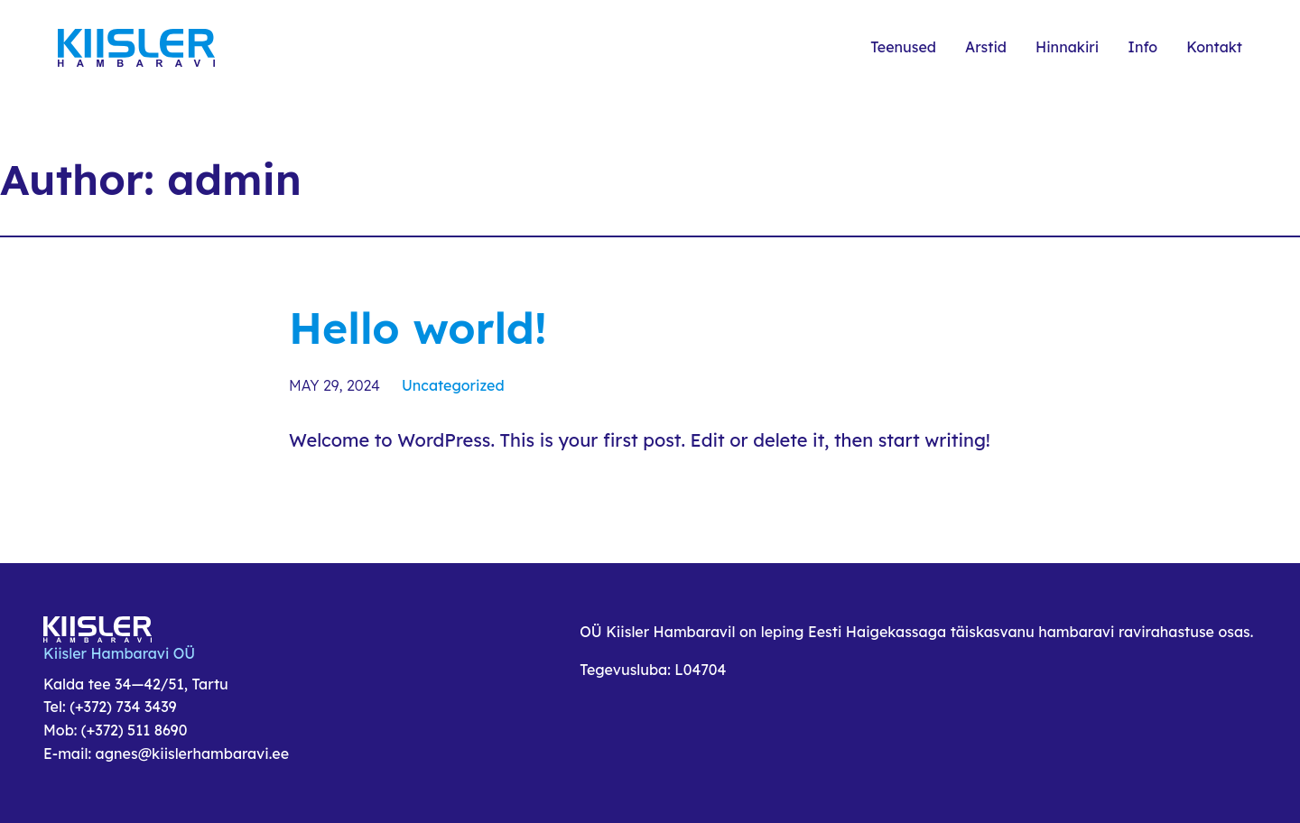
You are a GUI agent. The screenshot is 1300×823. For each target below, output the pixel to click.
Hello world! (418, 328)
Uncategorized (453, 385)
